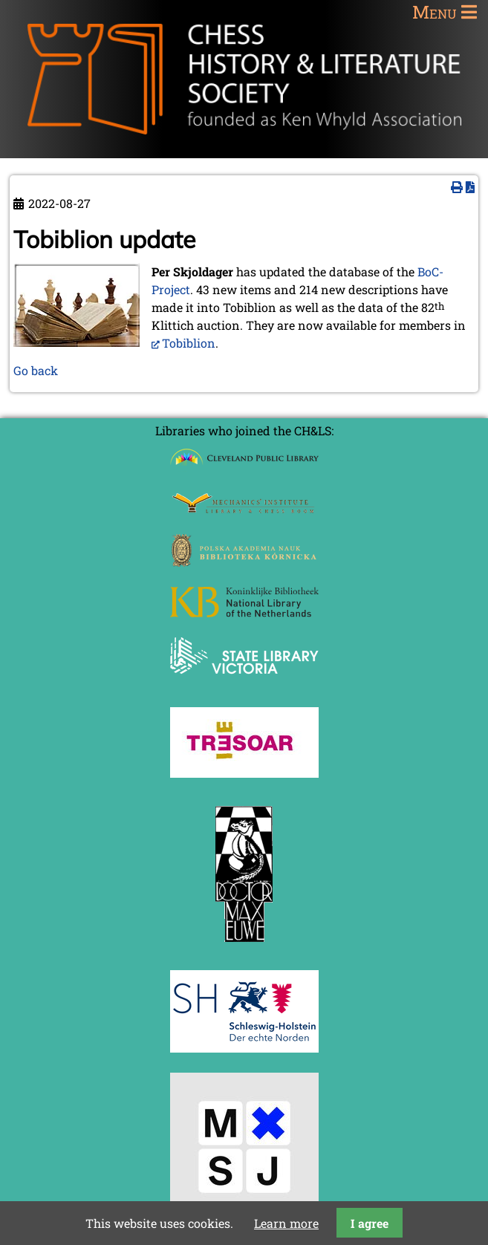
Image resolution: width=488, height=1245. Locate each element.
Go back (35, 370)
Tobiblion (188, 343)
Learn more (286, 1223)
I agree (369, 1223)
